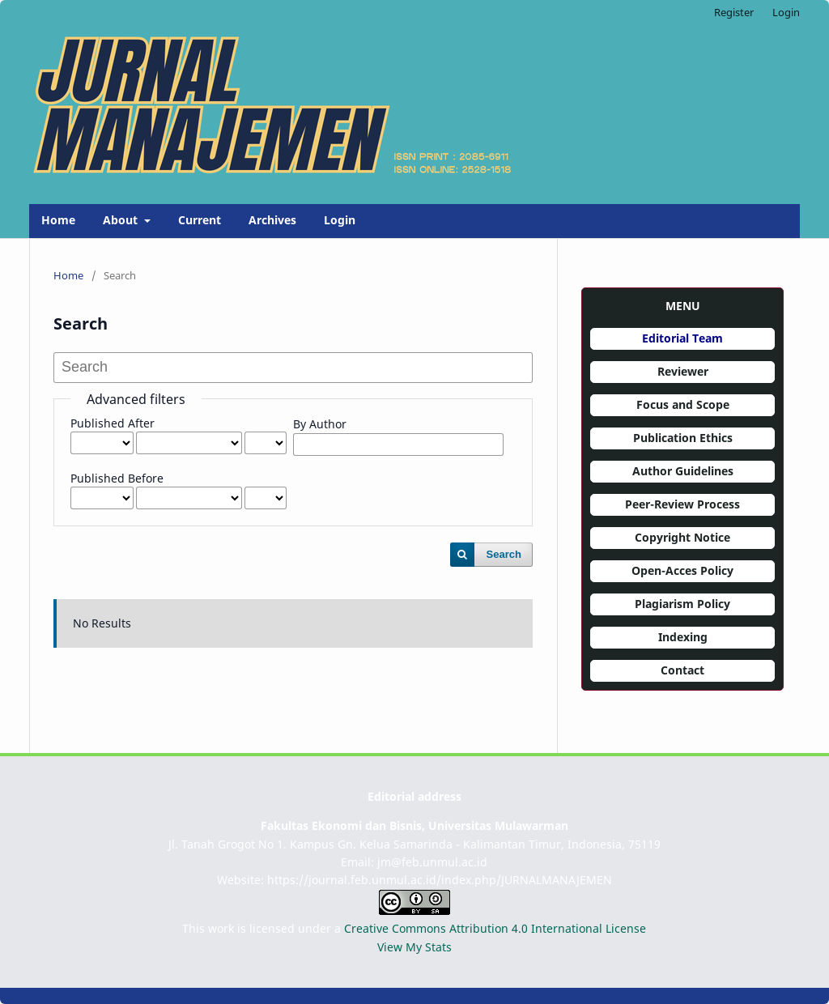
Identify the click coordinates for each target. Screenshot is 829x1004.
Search (504, 554)
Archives (272, 220)
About (122, 220)
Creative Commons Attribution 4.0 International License (495, 928)
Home (58, 220)
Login (339, 220)
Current (199, 220)
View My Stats (414, 947)
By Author (319, 424)
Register (734, 12)
